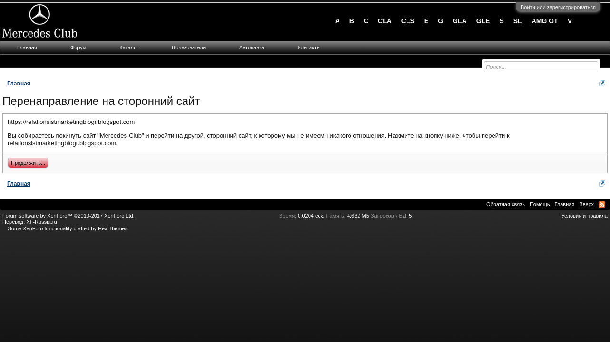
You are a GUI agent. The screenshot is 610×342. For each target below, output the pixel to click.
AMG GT (545, 21)
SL (517, 21)
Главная (27, 47)
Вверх (586, 204)
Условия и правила (585, 215)
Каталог (128, 47)
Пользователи (189, 47)
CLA (385, 21)
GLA (460, 21)
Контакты (309, 47)
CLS (408, 21)
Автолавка (251, 47)
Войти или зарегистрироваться (558, 7)
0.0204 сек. (311, 215)
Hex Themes (112, 228)
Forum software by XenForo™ (68, 215)
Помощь (540, 204)
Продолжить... (28, 163)
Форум (78, 47)
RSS (602, 204)
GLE (483, 21)
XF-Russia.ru (41, 222)
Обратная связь (505, 204)
